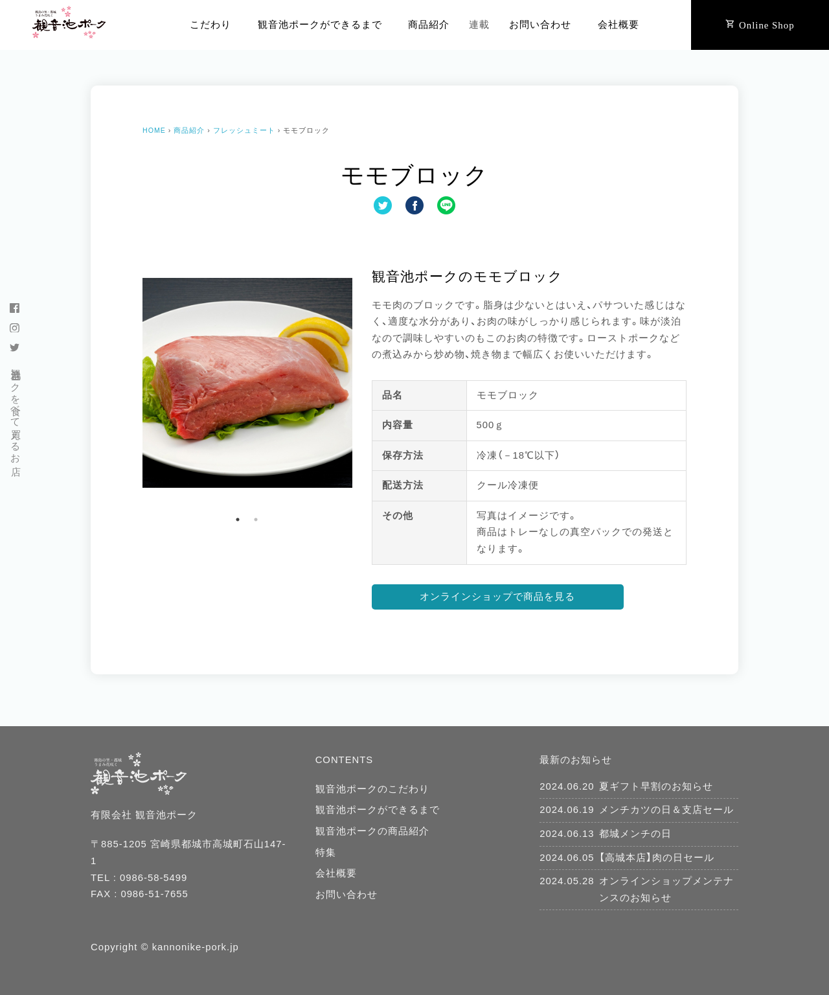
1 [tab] (237, 519)
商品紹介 (428, 24)
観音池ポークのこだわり (372, 789)
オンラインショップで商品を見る (497, 596)
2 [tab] (255, 519)
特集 (325, 852)
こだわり (210, 24)
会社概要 (618, 24)
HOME (154, 130)
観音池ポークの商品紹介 (372, 831)
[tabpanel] (247, 383)
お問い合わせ (540, 24)
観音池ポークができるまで (320, 24)
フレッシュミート (244, 130)
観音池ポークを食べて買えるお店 (15, 410)
